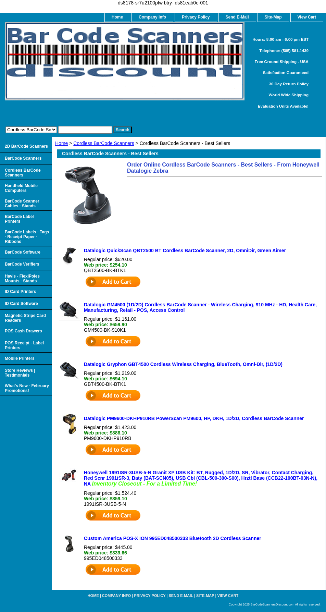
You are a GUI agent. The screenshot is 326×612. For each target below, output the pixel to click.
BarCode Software (22, 252)
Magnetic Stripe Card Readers (25, 318)
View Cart (228, 595)
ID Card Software (21, 303)
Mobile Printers (20, 358)
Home (61, 143)
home (117, 17)
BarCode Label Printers (19, 219)
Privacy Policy (196, 17)
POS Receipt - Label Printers (24, 345)
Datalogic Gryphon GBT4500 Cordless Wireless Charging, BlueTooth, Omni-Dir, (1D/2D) (183, 364)
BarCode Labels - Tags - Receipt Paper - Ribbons (27, 237)
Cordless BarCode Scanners (103, 143)
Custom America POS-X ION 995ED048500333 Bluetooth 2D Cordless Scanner (172, 538)
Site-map (205, 595)
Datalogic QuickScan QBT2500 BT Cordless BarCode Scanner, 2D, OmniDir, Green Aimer (185, 250)
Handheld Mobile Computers (21, 188)
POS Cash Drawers (23, 331)
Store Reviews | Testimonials (20, 373)
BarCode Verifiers (22, 264)
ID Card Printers (20, 291)
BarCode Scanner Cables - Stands (22, 203)
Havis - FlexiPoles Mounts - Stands (22, 278)
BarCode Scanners (23, 158)
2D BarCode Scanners (26, 146)
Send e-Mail (181, 595)
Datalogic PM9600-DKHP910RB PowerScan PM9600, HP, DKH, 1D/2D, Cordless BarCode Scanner (194, 418)
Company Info (152, 17)
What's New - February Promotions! (27, 388)
